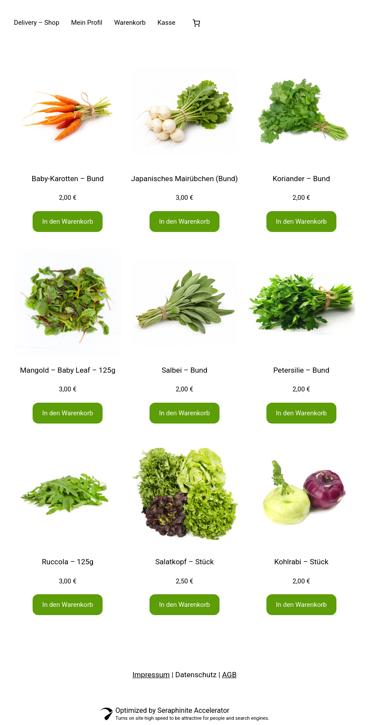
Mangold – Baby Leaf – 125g (68, 370)
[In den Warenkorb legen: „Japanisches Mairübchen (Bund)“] (184, 221)
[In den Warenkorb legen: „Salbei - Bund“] (184, 413)
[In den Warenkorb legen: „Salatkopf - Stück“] (184, 604)
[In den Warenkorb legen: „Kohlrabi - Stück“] (301, 604)
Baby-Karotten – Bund (68, 178)
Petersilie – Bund (301, 370)
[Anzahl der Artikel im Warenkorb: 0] (196, 22)
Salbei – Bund (184, 370)
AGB (229, 674)
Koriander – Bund (301, 178)
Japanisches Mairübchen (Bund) (184, 178)
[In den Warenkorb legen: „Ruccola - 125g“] (67, 604)
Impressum (151, 674)
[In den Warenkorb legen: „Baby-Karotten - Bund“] (67, 221)
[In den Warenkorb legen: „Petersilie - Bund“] (301, 413)
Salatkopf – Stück (184, 561)
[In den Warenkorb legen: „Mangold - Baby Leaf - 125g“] (67, 413)
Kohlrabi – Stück (301, 561)
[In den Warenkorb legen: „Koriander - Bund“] (301, 221)
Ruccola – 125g (67, 561)
